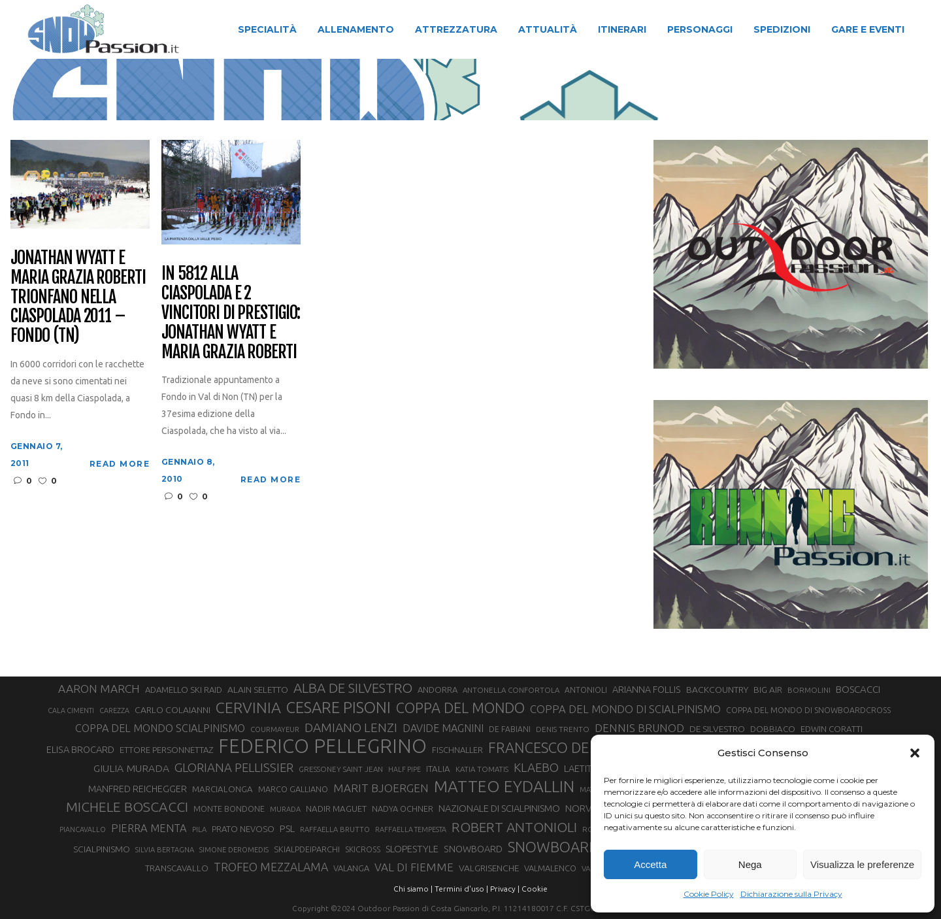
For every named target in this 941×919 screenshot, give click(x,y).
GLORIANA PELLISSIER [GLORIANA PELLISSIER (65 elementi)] (233, 767)
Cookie (534, 888)
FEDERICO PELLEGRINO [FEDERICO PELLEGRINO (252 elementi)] (322, 746)
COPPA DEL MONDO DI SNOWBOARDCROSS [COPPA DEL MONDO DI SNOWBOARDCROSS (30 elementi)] (808, 709)
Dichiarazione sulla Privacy (791, 894)
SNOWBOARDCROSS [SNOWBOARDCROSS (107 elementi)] (575, 847)
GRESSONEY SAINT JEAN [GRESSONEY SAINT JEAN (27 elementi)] (341, 769)
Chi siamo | (413, 888)
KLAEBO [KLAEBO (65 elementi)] (536, 767)
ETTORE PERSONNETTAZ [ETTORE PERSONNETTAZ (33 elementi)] (166, 749)
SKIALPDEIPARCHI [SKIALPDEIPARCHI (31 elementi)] (307, 849)
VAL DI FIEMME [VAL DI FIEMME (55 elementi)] (414, 867)
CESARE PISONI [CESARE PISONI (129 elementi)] (338, 707)
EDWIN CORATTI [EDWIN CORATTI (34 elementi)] (832, 729)
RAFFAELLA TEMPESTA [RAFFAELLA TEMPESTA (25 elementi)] (410, 829)
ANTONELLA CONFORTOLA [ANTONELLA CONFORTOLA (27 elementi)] (511, 690)
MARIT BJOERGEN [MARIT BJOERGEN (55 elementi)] (381, 788)
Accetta (650, 864)
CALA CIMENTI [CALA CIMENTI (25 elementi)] (71, 710)
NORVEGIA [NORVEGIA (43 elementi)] (588, 808)
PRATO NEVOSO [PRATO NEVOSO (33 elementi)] (243, 828)
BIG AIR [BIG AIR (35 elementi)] (767, 689)
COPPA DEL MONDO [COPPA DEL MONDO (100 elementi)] (460, 708)
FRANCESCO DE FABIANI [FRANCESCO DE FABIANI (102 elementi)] (566, 747)
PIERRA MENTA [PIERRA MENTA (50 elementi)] (149, 828)
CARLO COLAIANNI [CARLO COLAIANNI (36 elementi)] (172, 710)
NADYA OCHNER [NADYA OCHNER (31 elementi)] (402, 808)
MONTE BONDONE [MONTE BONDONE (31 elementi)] (229, 808)
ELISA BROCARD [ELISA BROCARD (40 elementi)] (80, 749)
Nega (750, 864)
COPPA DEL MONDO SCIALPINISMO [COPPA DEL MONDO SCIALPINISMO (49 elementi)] (160, 728)
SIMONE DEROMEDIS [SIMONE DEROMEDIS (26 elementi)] (234, 850)
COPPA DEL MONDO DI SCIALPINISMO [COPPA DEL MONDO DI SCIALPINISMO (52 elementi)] (625, 709)
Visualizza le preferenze (862, 864)
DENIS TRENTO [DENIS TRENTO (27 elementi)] (562, 729)
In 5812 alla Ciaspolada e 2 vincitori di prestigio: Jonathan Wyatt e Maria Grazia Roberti (230, 312)
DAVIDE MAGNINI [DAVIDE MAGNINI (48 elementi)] (443, 728)
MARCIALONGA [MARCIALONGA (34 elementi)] (222, 789)
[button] (914, 753)
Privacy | (505, 888)
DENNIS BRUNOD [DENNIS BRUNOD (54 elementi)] (639, 728)
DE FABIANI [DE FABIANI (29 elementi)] (510, 729)
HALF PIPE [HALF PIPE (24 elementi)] (404, 769)
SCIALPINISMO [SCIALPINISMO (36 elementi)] (101, 849)
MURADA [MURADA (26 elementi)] (285, 809)
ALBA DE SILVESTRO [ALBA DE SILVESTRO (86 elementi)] (352, 687)
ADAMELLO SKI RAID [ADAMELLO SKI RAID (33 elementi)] (183, 689)
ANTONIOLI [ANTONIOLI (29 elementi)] (586, 690)
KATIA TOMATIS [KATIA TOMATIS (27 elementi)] (481, 769)
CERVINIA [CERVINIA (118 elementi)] (248, 707)
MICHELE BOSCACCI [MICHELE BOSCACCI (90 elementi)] (127, 806)
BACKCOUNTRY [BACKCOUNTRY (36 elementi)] (717, 689)
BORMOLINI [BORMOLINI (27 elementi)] (809, 690)
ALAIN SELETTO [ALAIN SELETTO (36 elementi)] (257, 689)
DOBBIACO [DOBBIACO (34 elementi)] (772, 729)
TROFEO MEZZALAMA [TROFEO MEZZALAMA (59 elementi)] (271, 866)
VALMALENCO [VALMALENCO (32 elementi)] (550, 868)
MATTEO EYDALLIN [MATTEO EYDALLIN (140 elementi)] (504, 786)
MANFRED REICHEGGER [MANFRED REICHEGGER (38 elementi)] (137, 789)
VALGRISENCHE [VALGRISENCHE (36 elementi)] (489, 868)
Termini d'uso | (461, 888)
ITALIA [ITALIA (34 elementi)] (438, 769)
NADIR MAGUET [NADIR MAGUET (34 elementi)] (336, 809)
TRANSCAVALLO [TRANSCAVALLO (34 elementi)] (176, 868)
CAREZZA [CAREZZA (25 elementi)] (114, 710)
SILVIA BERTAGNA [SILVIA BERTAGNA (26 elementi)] (164, 850)
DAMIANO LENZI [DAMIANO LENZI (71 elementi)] (351, 727)
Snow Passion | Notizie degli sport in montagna (291, 90)
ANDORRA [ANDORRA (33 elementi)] (437, 689)
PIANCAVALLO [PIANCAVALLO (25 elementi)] (82, 829)
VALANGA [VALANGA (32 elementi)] (351, 868)
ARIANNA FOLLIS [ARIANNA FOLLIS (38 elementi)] (646, 689)
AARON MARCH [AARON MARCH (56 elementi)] (99, 688)
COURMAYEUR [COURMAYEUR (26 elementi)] (274, 729)
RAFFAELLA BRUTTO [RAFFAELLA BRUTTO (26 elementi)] (335, 829)
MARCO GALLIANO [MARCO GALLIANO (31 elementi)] (293, 789)
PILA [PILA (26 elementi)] (199, 829)
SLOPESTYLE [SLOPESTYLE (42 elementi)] (412, 848)
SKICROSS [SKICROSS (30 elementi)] (362, 849)
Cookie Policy (709, 894)
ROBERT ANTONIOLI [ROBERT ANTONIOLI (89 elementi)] (514, 827)
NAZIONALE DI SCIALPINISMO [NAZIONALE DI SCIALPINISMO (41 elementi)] (499, 808)
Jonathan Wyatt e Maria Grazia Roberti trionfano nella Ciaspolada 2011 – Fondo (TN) (78, 297)
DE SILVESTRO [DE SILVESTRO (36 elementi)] (717, 729)
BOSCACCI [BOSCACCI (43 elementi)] (858, 689)
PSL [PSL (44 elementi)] (287, 828)
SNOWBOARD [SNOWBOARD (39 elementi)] (473, 849)
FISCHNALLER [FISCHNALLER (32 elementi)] (457, 749)
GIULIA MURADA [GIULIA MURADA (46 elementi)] (131, 768)
